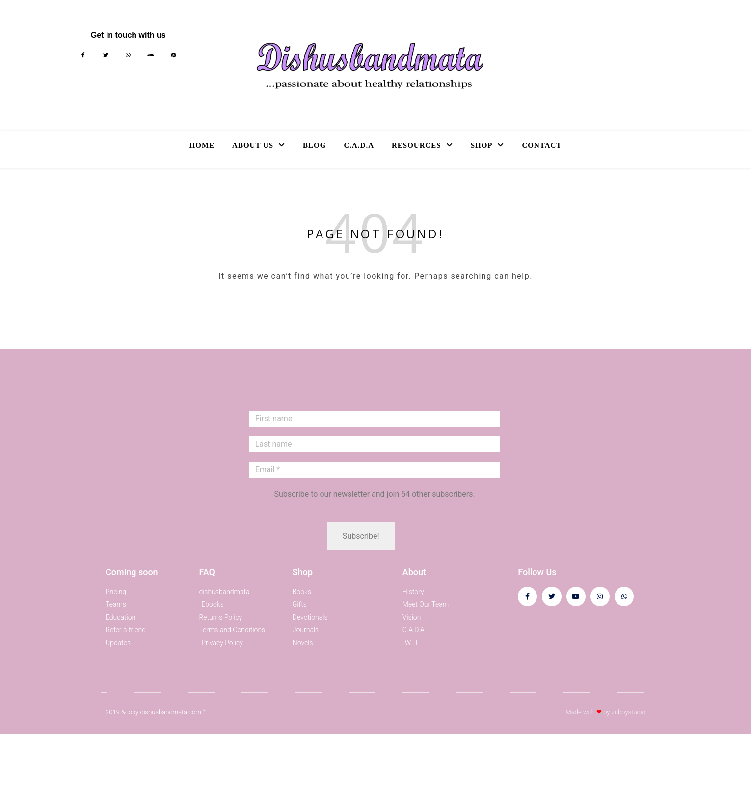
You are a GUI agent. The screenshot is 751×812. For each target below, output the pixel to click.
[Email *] (375, 470)
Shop (482, 145)
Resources (416, 145)
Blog (314, 145)
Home (202, 145)
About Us (252, 145)
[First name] (375, 419)
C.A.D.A (359, 145)
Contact (542, 145)
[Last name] (375, 444)
